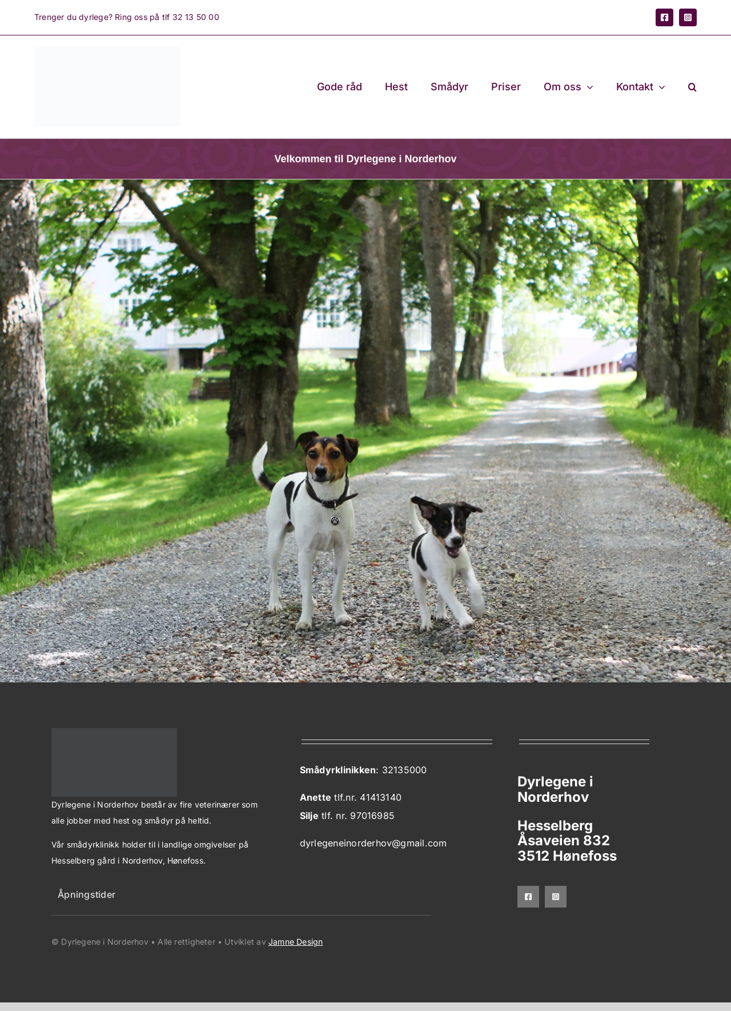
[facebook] (664, 17)
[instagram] (688, 17)
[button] (692, 86)
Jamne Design (295, 941)
